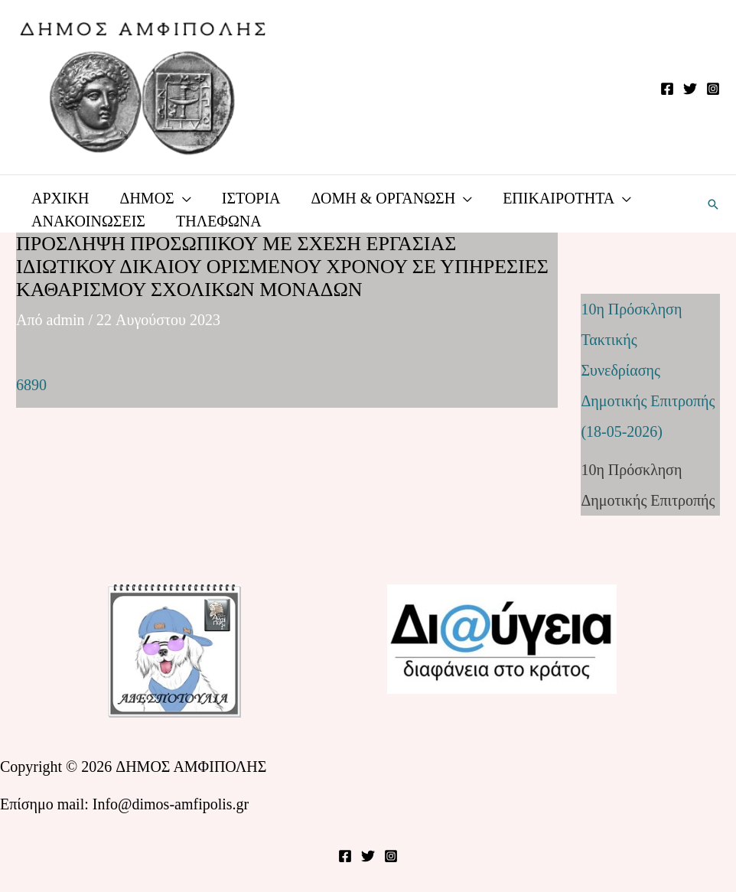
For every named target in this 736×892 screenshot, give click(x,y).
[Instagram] (713, 89)
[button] (713, 204)
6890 (31, 384)
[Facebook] (667, 89)
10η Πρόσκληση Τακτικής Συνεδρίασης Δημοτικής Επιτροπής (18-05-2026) (648, 370)
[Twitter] (690, 89)
